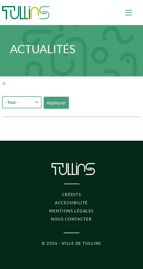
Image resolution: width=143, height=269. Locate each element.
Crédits (71, 194)
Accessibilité (71, 202)
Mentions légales (71, 211)
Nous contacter (71, 219)
